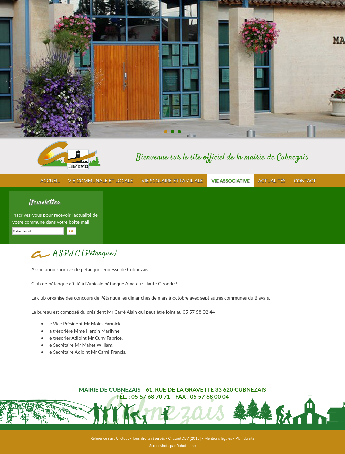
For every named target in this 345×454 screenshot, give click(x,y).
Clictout (122, 438)
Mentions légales (218, 438)
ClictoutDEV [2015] (184, 438)
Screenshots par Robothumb (172, 445)
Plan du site (245, 438)
